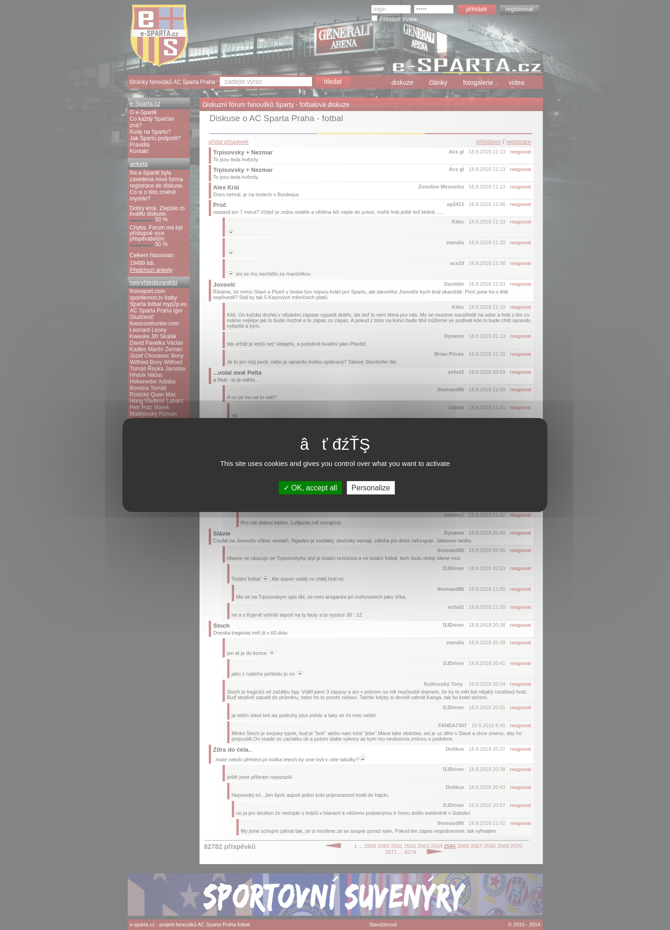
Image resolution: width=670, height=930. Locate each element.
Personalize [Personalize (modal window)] (371, 488)
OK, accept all (310, 488)
